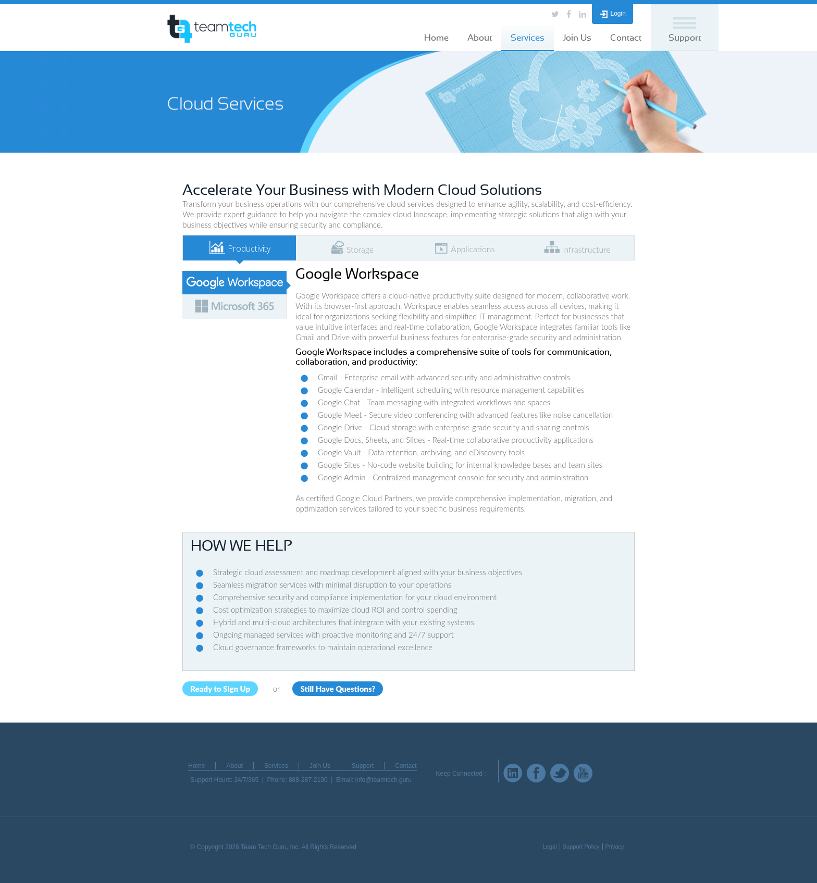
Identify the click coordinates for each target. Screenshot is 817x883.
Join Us (577, 38)
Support (685, 38)
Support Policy (581, 846)
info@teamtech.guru (383, 779)
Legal (550, 846)
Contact (625, 38)
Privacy (614, 846)
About (479, 38)
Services (527, 38)
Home (436, 38)
